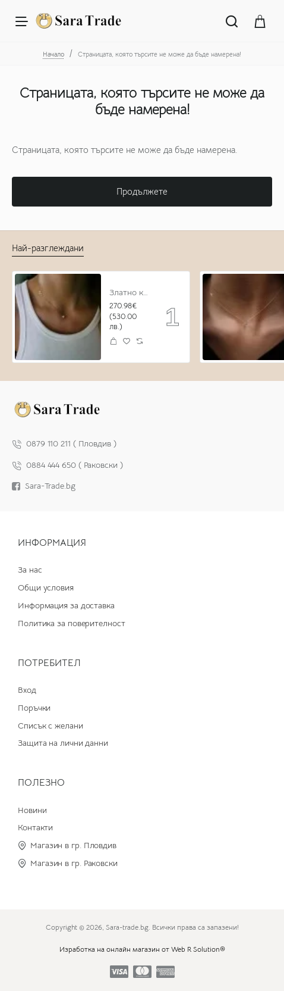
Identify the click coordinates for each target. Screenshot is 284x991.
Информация (52, 543)
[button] (114, 341)
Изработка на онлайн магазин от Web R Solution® (142, 949)
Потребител (49, 663)
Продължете (142, 191)
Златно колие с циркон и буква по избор (129, 292)
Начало (53, 54)
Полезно (41, 783)
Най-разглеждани (48, 248)
